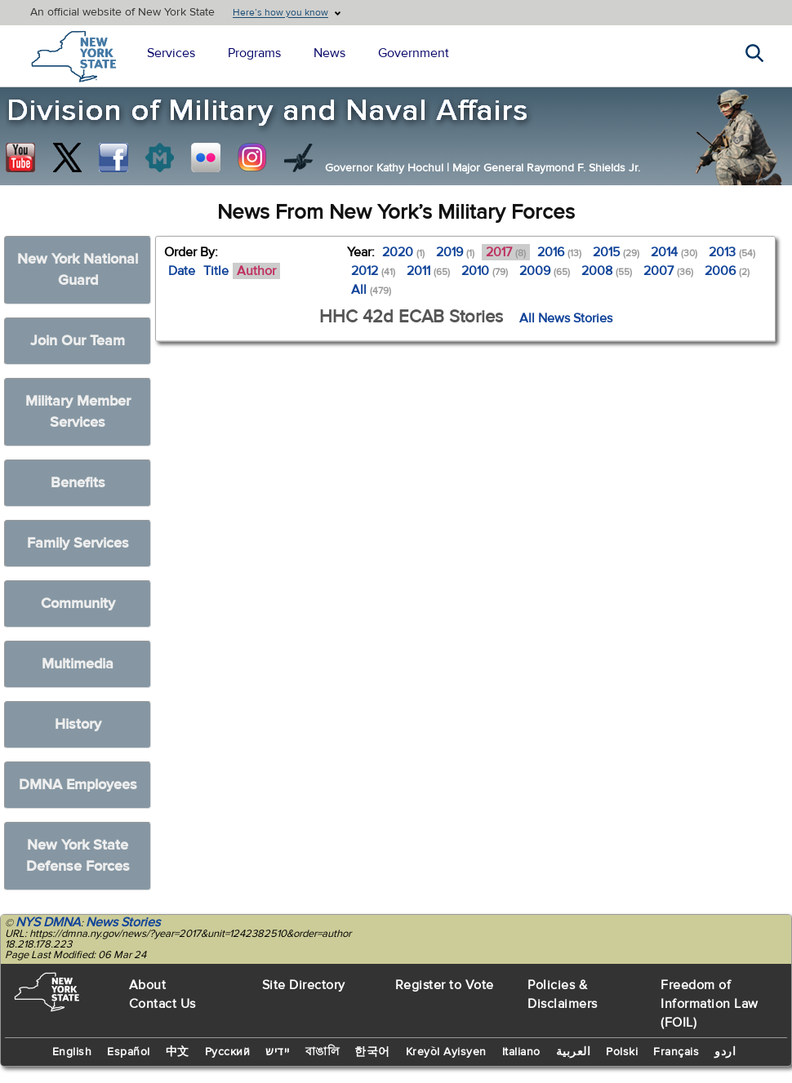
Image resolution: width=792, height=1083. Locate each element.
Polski (622, 1052)
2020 (403, 252)
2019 (455, 252)
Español (128, 1052)
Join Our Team (77, 340)
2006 (727, 271)
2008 (606, 271)
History (78, 724)
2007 (668, 271)
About (148, 985)
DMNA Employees (78, 784)
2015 (616, 252)
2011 (428, 271)
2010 (484, 271)
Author (256, 271)
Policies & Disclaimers (562, 994)
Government (413, 53)
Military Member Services (78, 412)
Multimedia (77, 664)
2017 (506, 252)
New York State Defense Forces (78, 856)
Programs (254, 53)
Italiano (521, 1052)
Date (181, 271)
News (329, 53)
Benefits (78, 482)
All (371, 290)
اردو (725, 1052)
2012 (373, 271)
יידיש (277, 1052)
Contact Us (162, 1004)
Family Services (78, 543)
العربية (573, 1052)
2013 (732, 252)
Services (171, 53)
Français (676, 1052)
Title (216, 271)
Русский (228, 1052)
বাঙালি (322, 1052)
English (72, 1052)
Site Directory (303, 985)
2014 (674, 252)
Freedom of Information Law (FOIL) (710, 1004)
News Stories (123, 922)
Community (78, 603)
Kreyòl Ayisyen (446, 1052)
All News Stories (565, 318)
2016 (559, 252)
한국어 (372, 1052)
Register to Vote (444, 985)
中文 (177, 1052)
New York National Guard (77, 270)
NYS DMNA (48, 922)
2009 (544, 271)
